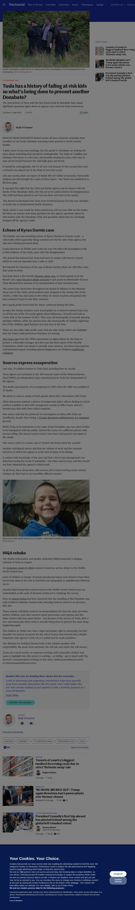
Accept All (118, 874)
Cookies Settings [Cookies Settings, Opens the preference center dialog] (118, 880)
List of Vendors (16, 901)
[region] (67, 877)
